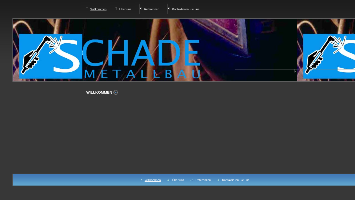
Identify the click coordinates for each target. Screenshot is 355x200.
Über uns (125, 9)
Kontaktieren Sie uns (185, 9)
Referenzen (151, 9)
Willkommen (153, 180)
